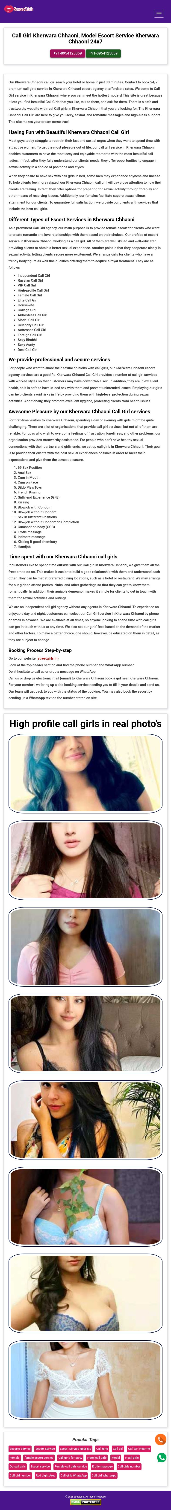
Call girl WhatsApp (104, 1475)
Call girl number (20, 1475)
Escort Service (45, 1448)
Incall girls (132, 1457)
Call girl (118, 1448)
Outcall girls (18, 1466)
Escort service (40, 1466)
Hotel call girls (96, 1457)
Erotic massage (102, 1466)
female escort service (38, 1457)
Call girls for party (70, 1457)
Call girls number (129, 1466)
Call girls (102, 1448)
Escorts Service (20, 1448)
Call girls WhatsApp (74, 1475)
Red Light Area (46, 1475)
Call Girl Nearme (139, 1448)
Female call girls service (71, 1466)
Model (116, 1457)
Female (15, 1457)
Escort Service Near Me (75, 1448)
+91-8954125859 (67, 53)
